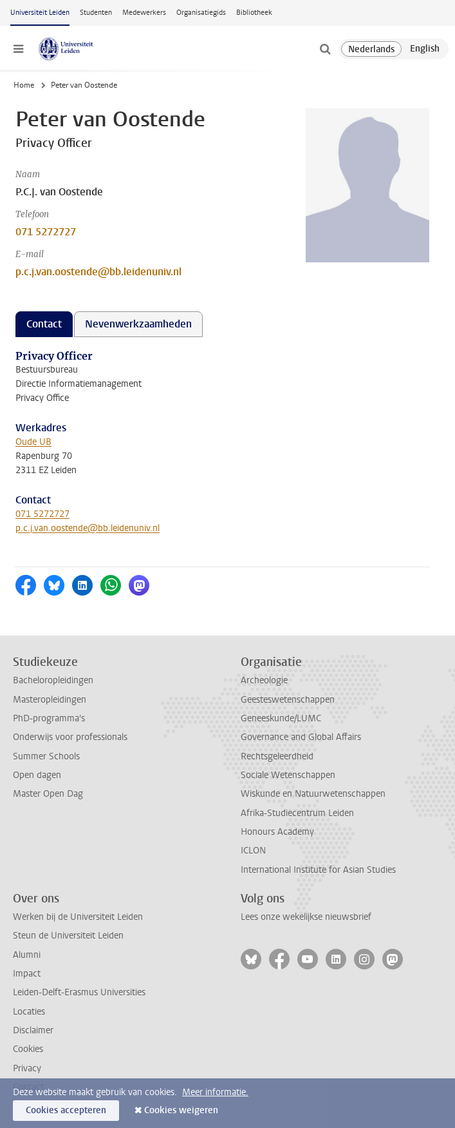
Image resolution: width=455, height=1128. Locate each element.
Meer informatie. (215, 1092)
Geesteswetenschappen (288, 700)
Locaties (29, 1012)
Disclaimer (33, 1030)
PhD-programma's (49, 718)
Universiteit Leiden (40, 12)
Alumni (27, 955)
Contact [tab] (44, 324)
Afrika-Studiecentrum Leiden (297, 813)
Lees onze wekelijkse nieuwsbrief (306, 917)
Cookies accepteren (66, 1110)
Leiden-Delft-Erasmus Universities (79, 992)
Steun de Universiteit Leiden (68, 935)
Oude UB (33, 442)
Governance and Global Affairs (301, 737)
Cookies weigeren (181, 1110)
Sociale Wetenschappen (288, 775)
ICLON (253, 850)
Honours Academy (277, 832)
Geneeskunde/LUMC (281, 718)
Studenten (96, 12)
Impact (27, 974)
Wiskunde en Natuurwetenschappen (313, 794)
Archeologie (264, 680)
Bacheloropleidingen (53, 680)
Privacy (27, 1068)
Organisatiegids (201, 12)
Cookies (28, 1049)
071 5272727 (45, 231)
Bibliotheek (254, 12)
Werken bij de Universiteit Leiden (78, 917)
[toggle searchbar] (325, 49)
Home (24, 85)
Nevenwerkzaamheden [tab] (138, 324)
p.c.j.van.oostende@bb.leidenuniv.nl (98, 271)
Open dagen (37, 775)
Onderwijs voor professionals (70, 737)
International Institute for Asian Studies (318, 870)
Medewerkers (144, 12)
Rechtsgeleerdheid (277, 756)
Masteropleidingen (49, 700)
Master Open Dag (48, 794)
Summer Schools (46, 756)
